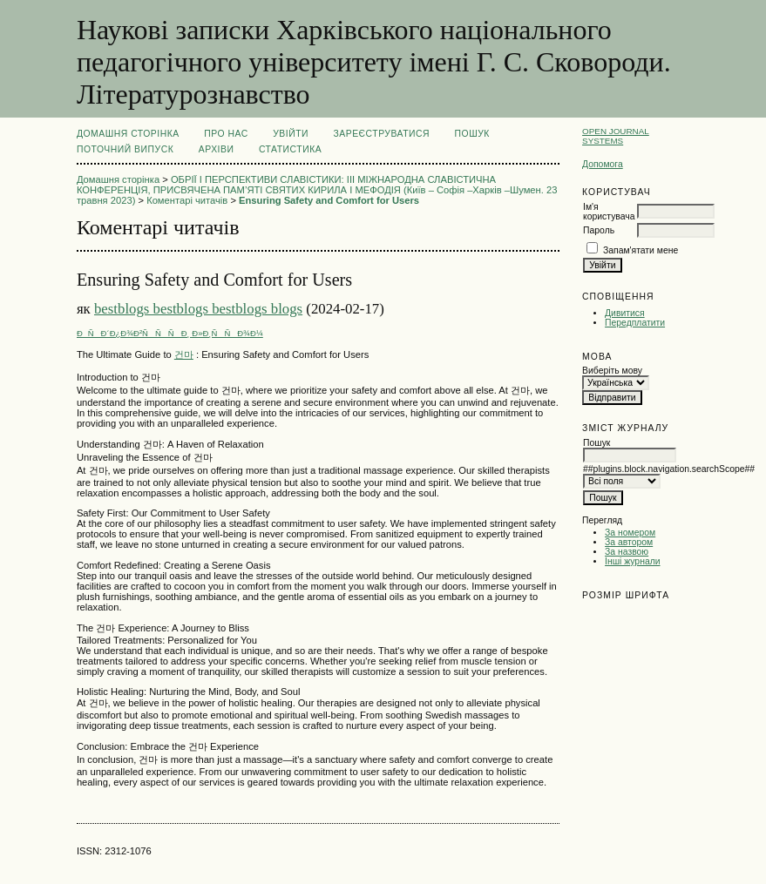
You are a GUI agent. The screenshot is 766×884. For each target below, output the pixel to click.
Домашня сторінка (128, 133)
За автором (629, 542)
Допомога (602, 164)
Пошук (472, 133)
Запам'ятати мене (640, 250)
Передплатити (635, 322)
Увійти (290, 133)
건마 (183, 354)
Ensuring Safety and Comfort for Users (329, 200)
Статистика (290, 149)
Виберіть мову (612, 370)
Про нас (226, 133)
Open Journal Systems (615, 135)
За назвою (626, 552)
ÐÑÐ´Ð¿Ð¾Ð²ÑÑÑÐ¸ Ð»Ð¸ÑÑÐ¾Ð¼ (170, 333)
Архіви (216, 149)
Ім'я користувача (608, 211)
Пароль (598, 230)
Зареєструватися (381, 133)
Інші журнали (632, 561)
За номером (630, 532)
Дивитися (625, 313)
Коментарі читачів (186, 200)
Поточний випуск (125, 149)
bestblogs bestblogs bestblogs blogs (198, 308)
